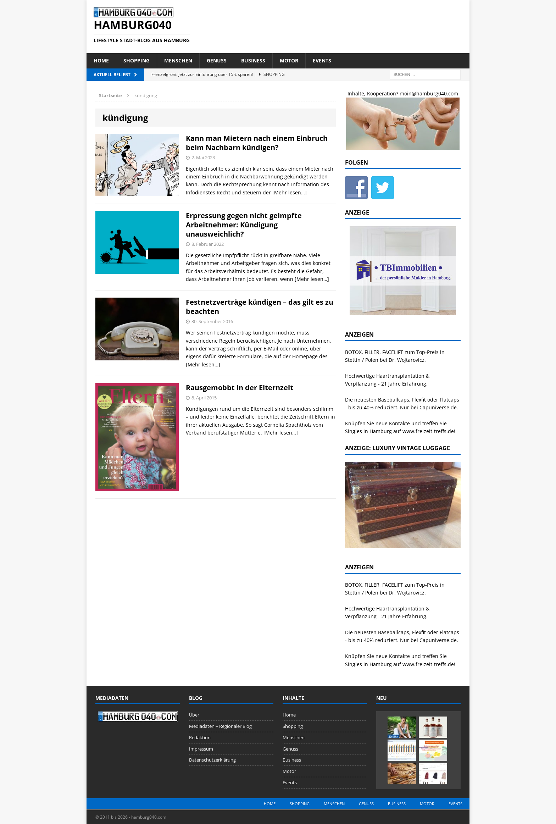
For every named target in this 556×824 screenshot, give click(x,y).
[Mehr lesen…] (289, 192)
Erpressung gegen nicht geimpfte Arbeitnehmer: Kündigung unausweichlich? (244, 225)
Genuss (217, 60)
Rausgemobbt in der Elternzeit (239, 387)
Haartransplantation (400, 375)
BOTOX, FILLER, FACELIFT (374, 352)
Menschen (178, 60)
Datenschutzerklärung (212, 760)
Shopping (136, 60)
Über (194, 715)
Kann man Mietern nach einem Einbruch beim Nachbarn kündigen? (257, 142)
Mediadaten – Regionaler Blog (220, 726)
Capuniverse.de (438, 407)
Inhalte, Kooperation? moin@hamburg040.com (403, 93)
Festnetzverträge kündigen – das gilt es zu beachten (259, 306)
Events (322, 60)
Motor (289, 60)
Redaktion (200, 737)
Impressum (201, 749)
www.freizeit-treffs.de (428, 431)
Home (101, 60)
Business (253, 60)
